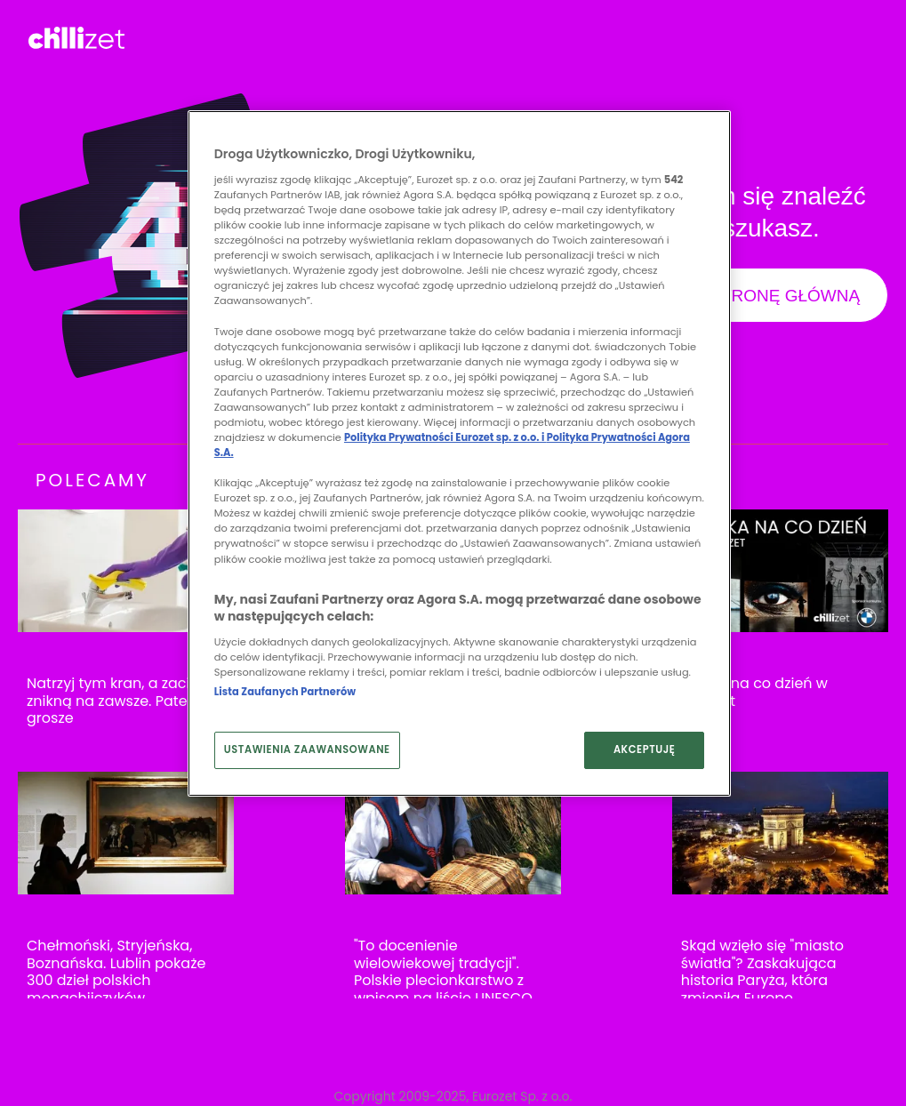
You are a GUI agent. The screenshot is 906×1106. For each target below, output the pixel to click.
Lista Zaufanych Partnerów (285, 692)
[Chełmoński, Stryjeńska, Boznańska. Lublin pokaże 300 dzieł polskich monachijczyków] (126, 833)
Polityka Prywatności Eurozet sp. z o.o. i (445, 437)
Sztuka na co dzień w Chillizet (754, 692)
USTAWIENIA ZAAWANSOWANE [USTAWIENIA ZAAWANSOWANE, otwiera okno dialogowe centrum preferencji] (307, 749)
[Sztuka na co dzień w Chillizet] (780, 570)
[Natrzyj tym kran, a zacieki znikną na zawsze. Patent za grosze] (126, 570)
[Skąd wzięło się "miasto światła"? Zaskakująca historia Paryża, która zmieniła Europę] (780, 833)
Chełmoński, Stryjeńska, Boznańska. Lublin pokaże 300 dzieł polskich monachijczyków (116, 971)
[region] (459, 453)
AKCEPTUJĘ (644, 749)
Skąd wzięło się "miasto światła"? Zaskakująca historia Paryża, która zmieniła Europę (762, 971)
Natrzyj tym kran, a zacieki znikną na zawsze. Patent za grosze (124, 701)
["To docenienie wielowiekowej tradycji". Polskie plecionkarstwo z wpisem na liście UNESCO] (453, 833)
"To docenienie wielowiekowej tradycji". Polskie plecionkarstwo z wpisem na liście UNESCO (443, 971)
